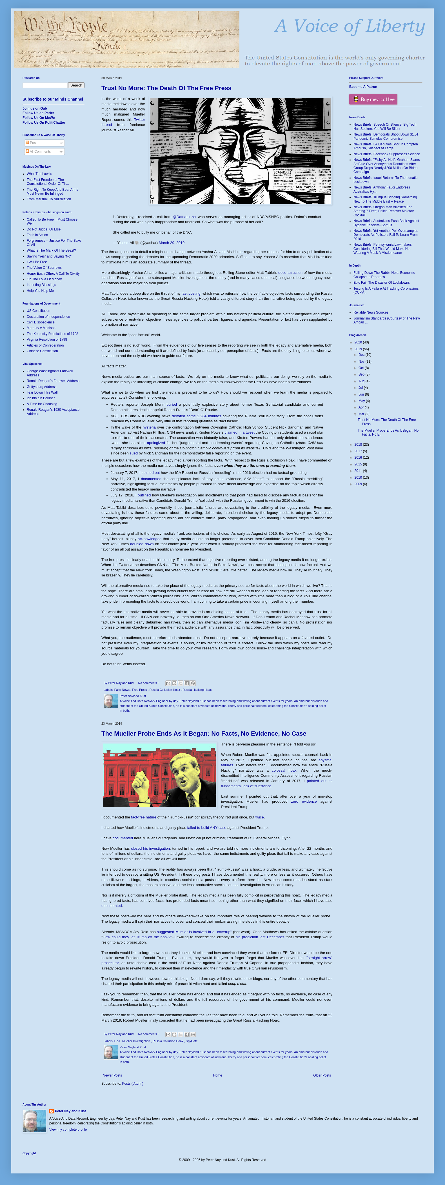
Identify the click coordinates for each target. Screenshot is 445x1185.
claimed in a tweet (240, 432)
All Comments (38, 152)
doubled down (141, 544)
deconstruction (290, 272)
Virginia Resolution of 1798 (47, 339)
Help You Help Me (40, 291)
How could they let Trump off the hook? (137, 937)
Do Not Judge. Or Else (44, 229)
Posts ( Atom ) (132, 1084)
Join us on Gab (35, 108)
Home (217, 1075)
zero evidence (304, 801)
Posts (32, 143)
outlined (144, 495)
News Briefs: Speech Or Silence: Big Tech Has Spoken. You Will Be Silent (384, 126)
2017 (359, 451)
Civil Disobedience (41, 322)
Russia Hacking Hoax (197, 689)
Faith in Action (37, 235)
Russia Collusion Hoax (165, 689)
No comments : (148, 683)
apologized (156, 443)
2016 (359, 458)
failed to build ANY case (206, 827)
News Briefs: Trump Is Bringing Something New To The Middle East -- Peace (385, 199)
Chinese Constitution (42, 351)
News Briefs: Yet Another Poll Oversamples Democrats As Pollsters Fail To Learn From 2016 (385, 235)
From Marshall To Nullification (49, 199)
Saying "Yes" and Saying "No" (49, 256)
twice (259, 817)
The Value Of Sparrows (44, 268)
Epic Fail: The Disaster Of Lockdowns (381, 283)
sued (134, 453)
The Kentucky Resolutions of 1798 (52, 334)
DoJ (117, 1041)
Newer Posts (112, 1075)
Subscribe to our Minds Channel (53, 99)
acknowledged (149, 539)
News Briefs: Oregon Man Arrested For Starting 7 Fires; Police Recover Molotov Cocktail (383, 211)
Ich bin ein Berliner (41, 398)
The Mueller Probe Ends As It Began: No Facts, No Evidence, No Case (203, 733)
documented (151, 479)
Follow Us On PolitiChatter (44, 123)
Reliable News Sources (370, 312)
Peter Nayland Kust (70, 1111)
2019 (359, 349)
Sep (362, 374)
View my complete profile (68, 1129)
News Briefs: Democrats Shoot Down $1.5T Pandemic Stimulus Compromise (386, 136)
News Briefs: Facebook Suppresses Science (386, 154)
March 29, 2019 (172, 243)
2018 (359, 445)
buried (171, 404)
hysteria (149, 427)
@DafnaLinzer (185, 217)
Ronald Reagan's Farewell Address (53, 381)
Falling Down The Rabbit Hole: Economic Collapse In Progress (384, 275)
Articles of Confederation (45, 345)
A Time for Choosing (42, 404)
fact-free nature (143, 817)
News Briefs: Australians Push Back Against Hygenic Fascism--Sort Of (386, 223)
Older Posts (322, 1075)
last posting (191, 293)
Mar (362, 414)
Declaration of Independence (48, 317)
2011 (359, 471)
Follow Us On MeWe (39, 118)
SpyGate (192, 1041)
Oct (362, 368)
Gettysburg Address (41, 387)
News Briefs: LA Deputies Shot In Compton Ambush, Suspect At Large (385, 146)
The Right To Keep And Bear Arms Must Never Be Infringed (52, 192)
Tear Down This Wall (42, 392)
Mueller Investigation (136, 1041)
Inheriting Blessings (41, 285)
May (362, 401)
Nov (362, 361)
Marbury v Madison (41, 328)
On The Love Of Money (44, 279)
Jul (361, 388)
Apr (362, 407)
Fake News (122, 689)
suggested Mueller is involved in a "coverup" (194, 932)
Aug (362, 381)
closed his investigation (150, 848)
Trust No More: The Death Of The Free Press (166, 88)
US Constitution (38, 311)
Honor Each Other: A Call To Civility (53, 274)
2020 (359, 342)
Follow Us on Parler (38, 113)
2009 (359, 484)
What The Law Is (39, 174)
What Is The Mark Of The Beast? (51, 250)
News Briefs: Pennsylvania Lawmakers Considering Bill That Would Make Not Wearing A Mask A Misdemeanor (382, 249)
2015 (359, 464)
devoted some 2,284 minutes (196, 416)
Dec (362, 355)
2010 (359, 478)
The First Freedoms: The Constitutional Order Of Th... (48, 182)
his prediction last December (260, 937)
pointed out (150, 473)
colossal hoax (284, 770)
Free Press (140, 689)
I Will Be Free (37, 262)
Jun (362, 394)
